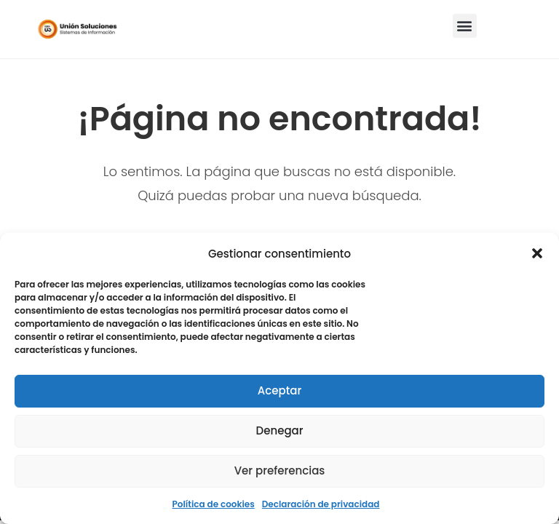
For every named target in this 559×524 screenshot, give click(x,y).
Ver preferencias (279, 470)
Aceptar (279, 390)
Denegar (280, 430)
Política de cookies (214, 504)
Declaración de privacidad (321, 504)
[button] (537, 253)
